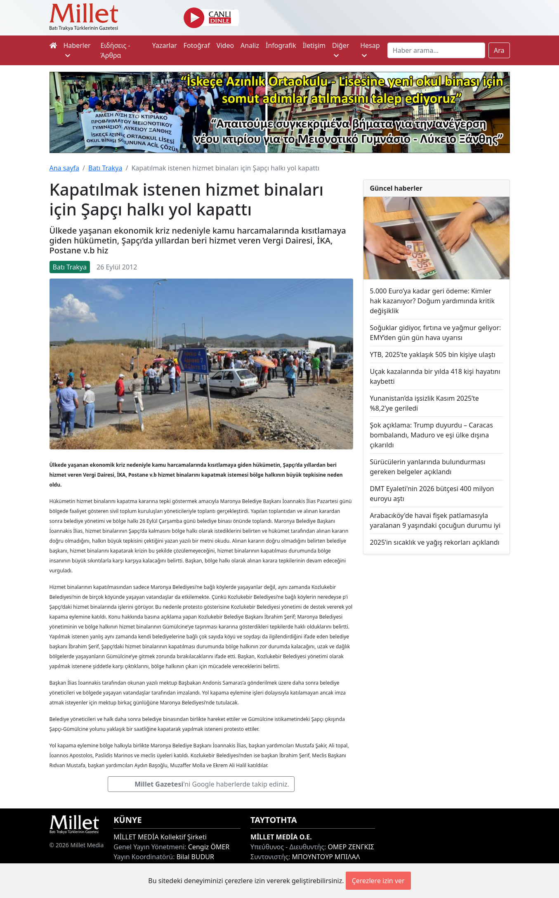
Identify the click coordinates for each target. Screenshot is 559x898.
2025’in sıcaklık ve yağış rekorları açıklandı (435, 542)
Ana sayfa (65, 168)
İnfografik (281, 45)
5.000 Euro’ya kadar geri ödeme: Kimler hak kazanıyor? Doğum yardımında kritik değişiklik (432, 300)
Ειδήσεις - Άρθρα (115, 50)
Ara (499, 50)
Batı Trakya (105, 168)
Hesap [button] (370, 50)
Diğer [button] (340, 50)
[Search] (436, 50)
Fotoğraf (197, 45)
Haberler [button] (77, 50)
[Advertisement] (436, 619)
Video (225, 45)
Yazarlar (164, 45)
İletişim (314, 45)
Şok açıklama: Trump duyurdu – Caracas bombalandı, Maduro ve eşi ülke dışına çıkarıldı (431, 435)
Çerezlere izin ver (378, 880)
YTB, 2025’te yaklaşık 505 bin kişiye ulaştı (432, 354)
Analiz (250, 45)
